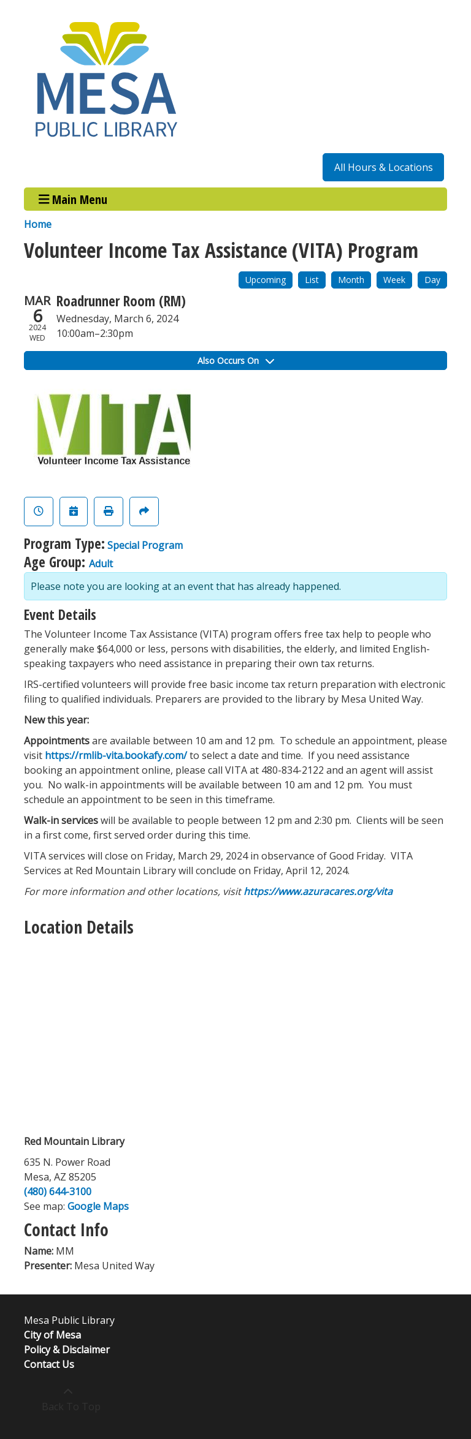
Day (432, 279)
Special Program (145, 545)
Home (38, 224)
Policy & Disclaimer (67, 1349)
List (312, 279)
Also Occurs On (235, 360)
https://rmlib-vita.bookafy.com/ (116, 755)
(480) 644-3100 (57, 1191)
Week (394, 279)
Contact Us (49, 1364)
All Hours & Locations (383, 167)
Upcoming (265, 279)
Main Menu (73, 199)
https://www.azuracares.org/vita (317, 891)
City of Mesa (52, 1335)
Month (351, 279)
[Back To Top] (68, 1399)
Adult (101, 563)
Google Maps (98, 1206)
